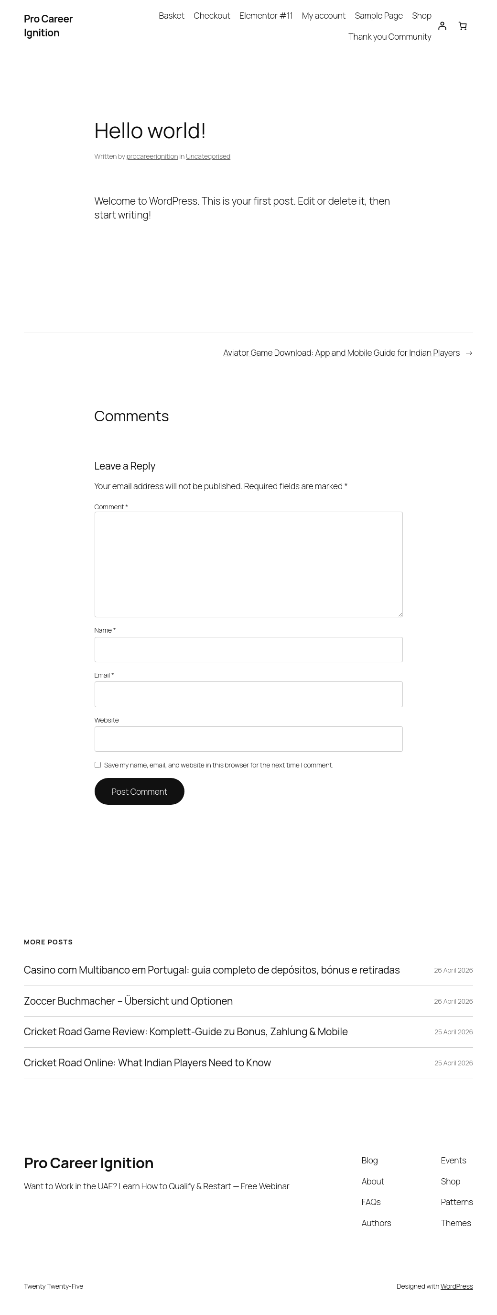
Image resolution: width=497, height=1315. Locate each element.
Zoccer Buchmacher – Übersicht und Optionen (128, 1001)
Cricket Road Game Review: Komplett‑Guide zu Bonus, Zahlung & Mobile (186, 1031)
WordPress (457, 1286)
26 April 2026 (453, 970)
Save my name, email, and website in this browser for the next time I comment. (219, 764)
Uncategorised (208, 156)
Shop (422, 15)
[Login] (442, 25)
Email (104, 674)
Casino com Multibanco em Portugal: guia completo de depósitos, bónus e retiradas (212, 969)
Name (105, 630)
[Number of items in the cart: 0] (462, 25)
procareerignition (152, 156)
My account (324, 15)
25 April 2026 (453, 1031)
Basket (172, 15)
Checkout (212, 15)
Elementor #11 (266, 15)
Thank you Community (390, 36)
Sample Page (379, 15)
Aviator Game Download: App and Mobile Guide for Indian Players (341, 352)
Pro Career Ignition (48, 25)
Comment (112, 506)
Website (107, 719)
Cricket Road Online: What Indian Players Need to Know (147, 1062)
